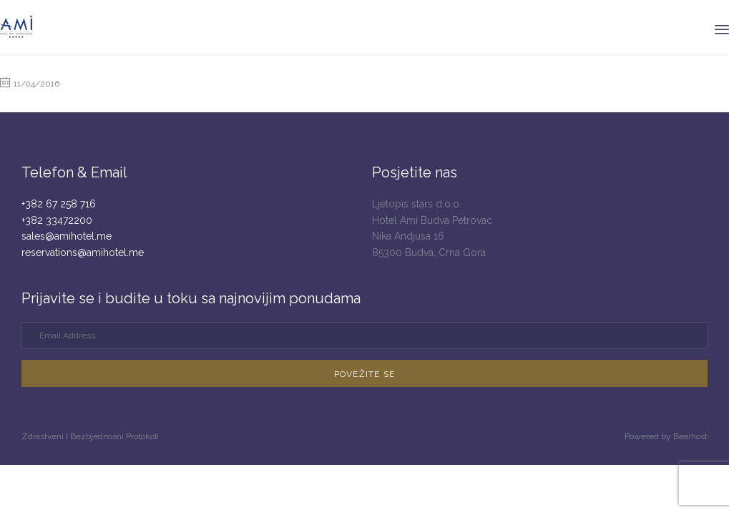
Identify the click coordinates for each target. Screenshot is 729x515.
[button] (364, 373)
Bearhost (690, 436)
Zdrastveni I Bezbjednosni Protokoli (90, 436)
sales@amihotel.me (66, 236)
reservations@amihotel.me (82, 252)
